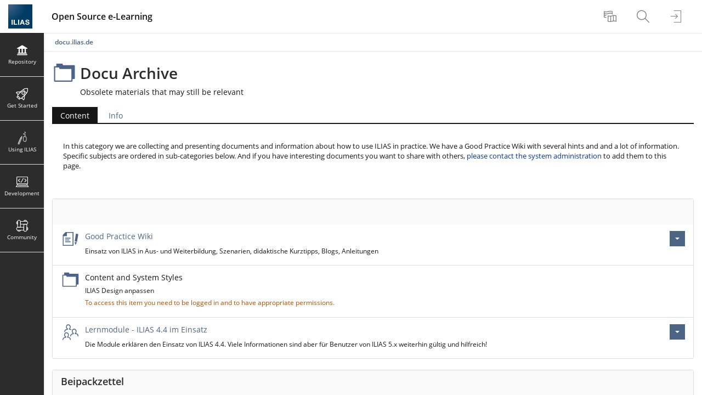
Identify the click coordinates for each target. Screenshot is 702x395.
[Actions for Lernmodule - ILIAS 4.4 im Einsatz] (677, 332)
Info (116, 115)
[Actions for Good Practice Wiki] (677, 238)
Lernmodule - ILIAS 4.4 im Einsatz (146, 329)
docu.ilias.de (74, 42)
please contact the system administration (534, 156)
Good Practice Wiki (119, 236)
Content (74, 115)
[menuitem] (611, 16)
